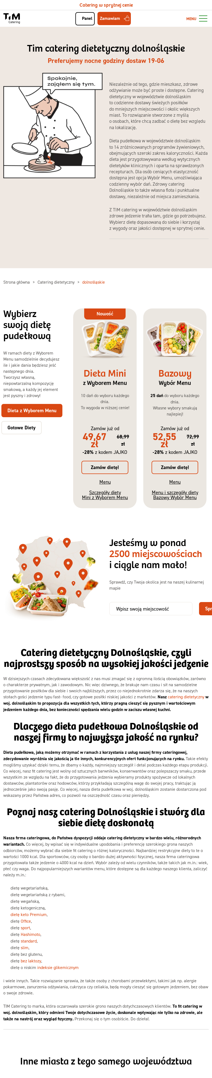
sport (25, 927)
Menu (105, 482)
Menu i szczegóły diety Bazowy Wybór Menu (175, 494)
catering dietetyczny (186, 696)
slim (24, 947)
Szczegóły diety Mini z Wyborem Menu (105, 494)
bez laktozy (31, 960)
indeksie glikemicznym (58, 967)
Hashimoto (30, 934)
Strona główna (17, 282)
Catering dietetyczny (57, 282)
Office (26, 921)
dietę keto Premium (28, 914)
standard (29, 941)
